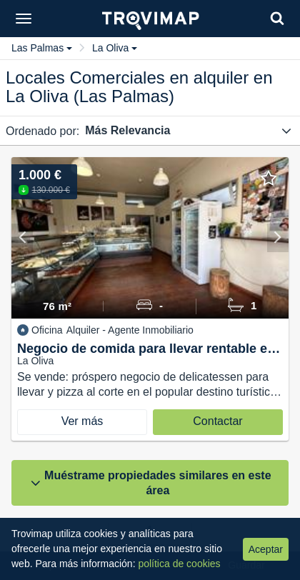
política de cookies (179, 563)
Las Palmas (41, 48)
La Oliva (114, 48)
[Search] (277, 18)
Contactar (217, 421)
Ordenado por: (42, 131)
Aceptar (266, 549)
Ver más (82, 421)
